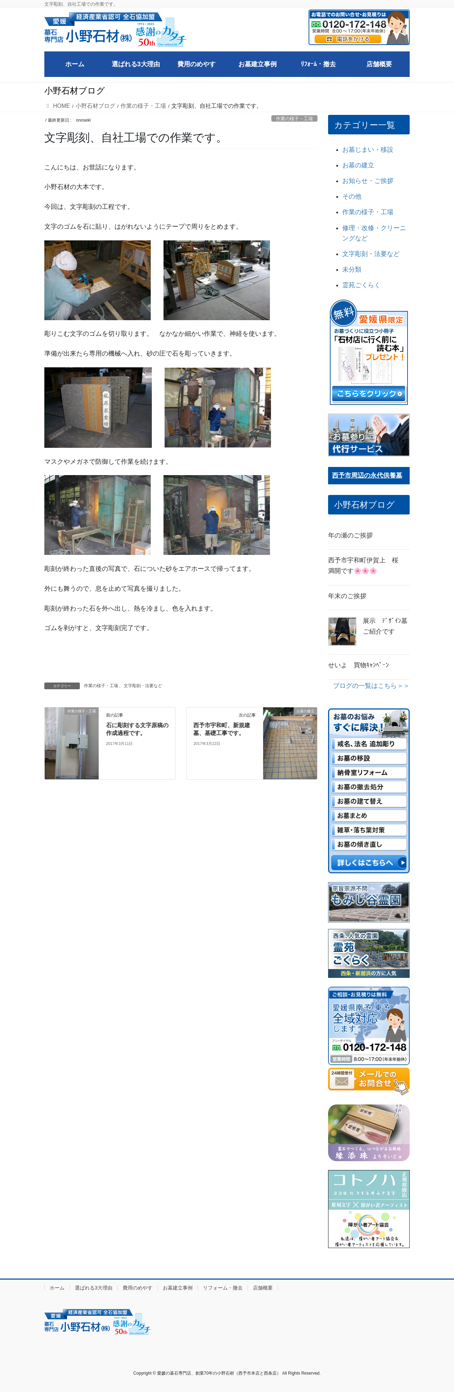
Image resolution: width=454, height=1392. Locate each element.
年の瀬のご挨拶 (350, 535)
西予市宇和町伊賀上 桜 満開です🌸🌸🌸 (366, 565)
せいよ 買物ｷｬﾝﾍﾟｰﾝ (358, 665)
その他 (351, 196)
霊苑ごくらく (361, 285)
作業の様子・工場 (294, 118)
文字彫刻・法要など (143, 685)
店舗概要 (263, 1288)
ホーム (57, 1288)
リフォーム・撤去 (223, 1288)
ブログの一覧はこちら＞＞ (371, 685)
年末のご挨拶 (347, 596)
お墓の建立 (358, 165)
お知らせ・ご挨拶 (367, 180)
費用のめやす (138, 1288)
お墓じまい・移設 (367, 149)
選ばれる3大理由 (93, 1288)
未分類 (351, 269)
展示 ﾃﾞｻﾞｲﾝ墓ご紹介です (385, 626)
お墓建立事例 (178, 1288)
